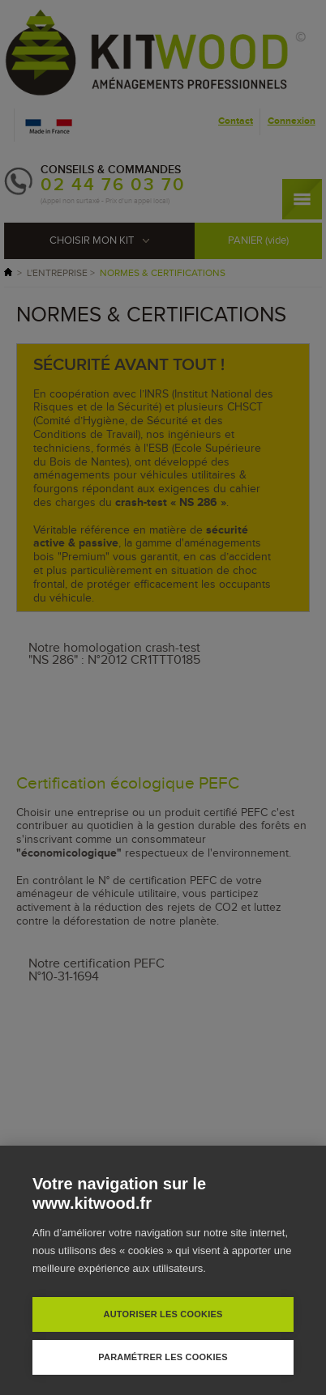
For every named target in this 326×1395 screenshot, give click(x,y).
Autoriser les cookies (162, 1314)
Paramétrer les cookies (162, 1357)
